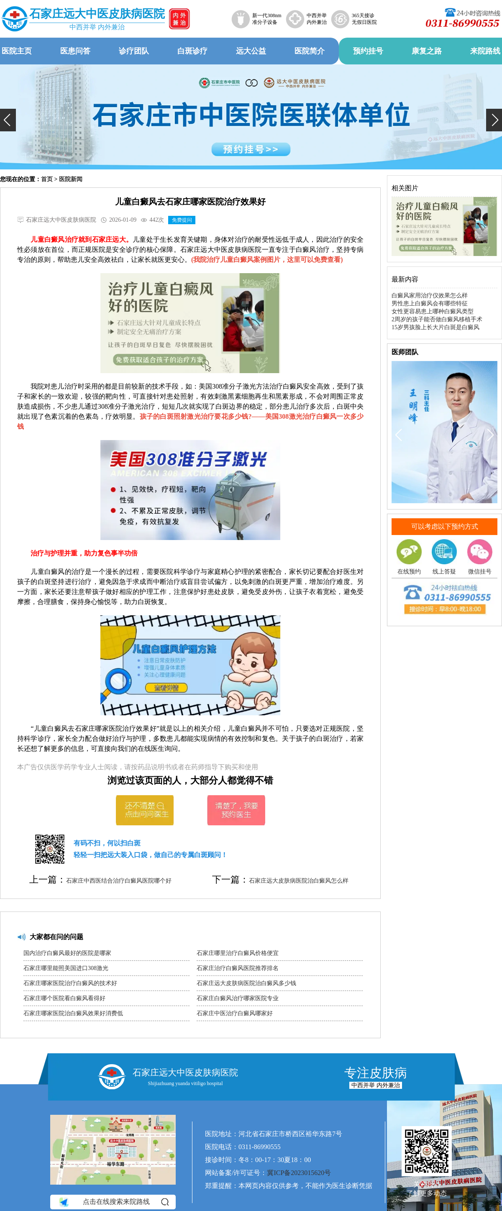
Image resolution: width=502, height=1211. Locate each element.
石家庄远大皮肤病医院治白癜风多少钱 (246, 983)
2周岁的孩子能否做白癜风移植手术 (437, 319)
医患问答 (75, 51)
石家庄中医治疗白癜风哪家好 (235, 1013)
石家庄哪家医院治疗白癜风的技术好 (70, 983)
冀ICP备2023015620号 (299, 1172)
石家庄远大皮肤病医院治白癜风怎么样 (298, 881)
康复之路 (427, 51)
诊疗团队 (134, 51)
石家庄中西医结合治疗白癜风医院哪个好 (119, 881)
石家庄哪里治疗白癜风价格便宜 (238, 953)
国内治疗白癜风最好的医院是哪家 (67, 953)
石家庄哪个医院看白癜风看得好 (64, 998)
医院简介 (310, 51)
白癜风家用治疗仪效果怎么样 (430, 295)
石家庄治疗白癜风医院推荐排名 (238, 968)
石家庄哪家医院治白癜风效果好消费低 (73, 1013)
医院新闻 (70, 179)
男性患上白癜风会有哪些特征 (430, 303)
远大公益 (251, 51)
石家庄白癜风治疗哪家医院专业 (238, 998)
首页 (47, 179)
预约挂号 (368, 51)
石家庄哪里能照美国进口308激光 (65, 968)
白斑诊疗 (192, 51)
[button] (8, 120)
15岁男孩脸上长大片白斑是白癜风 (435, 327)
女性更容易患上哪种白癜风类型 (433, 311)
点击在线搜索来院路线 (113, 1202)
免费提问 (182, 220)
